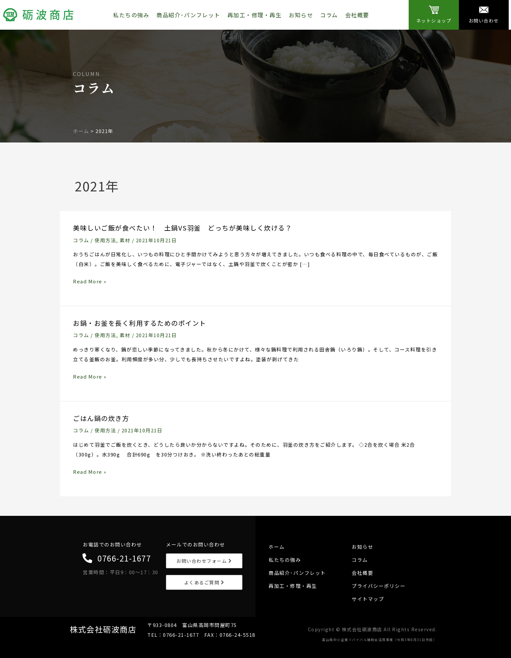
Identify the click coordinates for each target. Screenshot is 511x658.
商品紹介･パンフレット (188, 15)
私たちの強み (131, 15)
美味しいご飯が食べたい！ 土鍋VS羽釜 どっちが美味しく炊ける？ (182, 227)
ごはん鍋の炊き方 (101, 418)
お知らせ (301, 15)
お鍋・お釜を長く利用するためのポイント (139, 323)
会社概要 (357, 15)
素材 (125, 240)
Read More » (90, 281)
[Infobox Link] (434, 15)
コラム (329, 15)
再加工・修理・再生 (254, 15)
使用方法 (105, 240)
